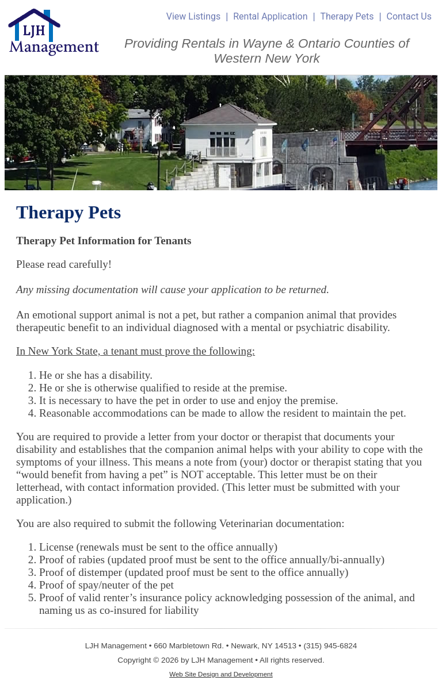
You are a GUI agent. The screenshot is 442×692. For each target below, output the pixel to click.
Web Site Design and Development (221, 674)
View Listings (193, 16)
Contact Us (409, 16)
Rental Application (270, 16)
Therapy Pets (347, 16)
